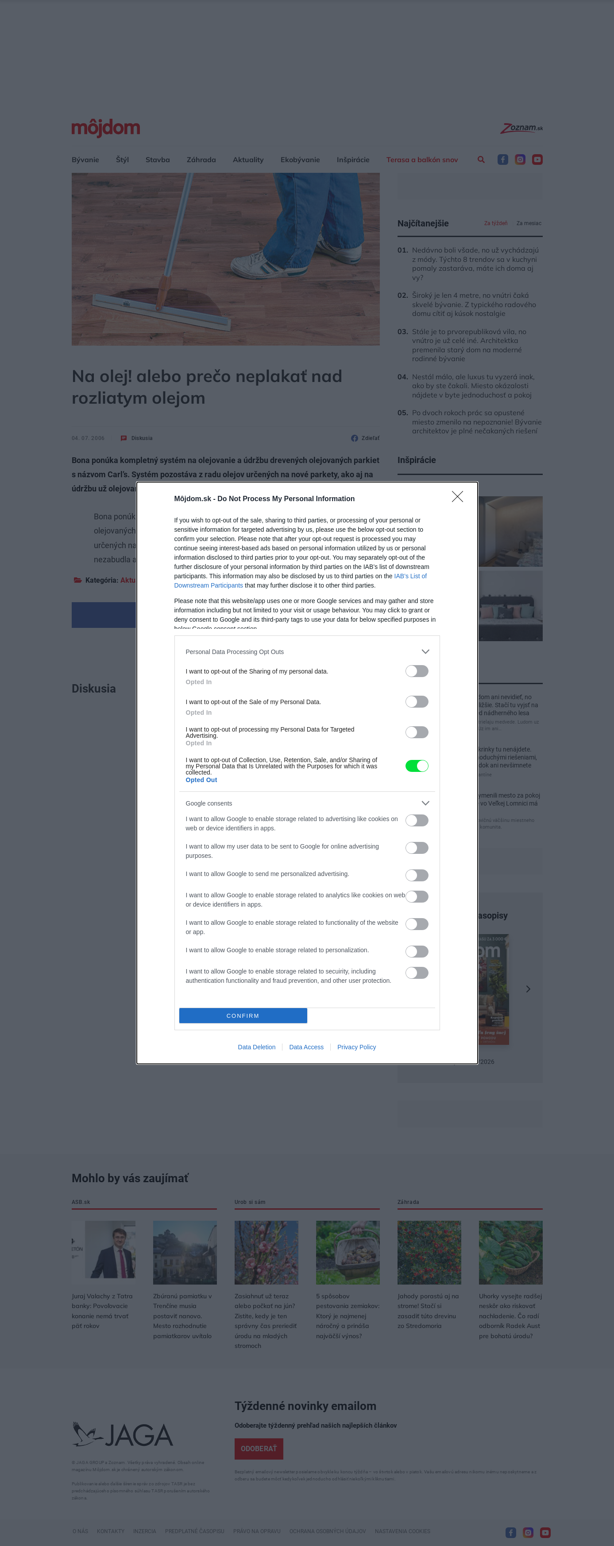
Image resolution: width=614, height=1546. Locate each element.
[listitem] (307, 651)
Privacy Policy (356, 1047)
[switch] (417, 671)
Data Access (306, 1047)
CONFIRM (243, 1015)
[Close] (460, 499)
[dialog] (307, 773)
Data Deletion (257, 1047)
